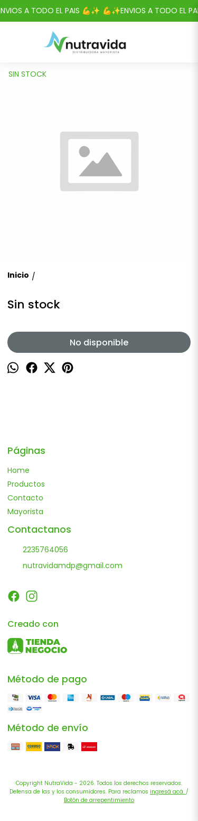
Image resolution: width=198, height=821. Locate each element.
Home (18, 470)
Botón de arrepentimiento (99, 800)
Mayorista (25, 511)
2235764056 (37, 550)
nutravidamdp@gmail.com (64, 566)
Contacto (25, 497)
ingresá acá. (168, 792)
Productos (26, 484)
